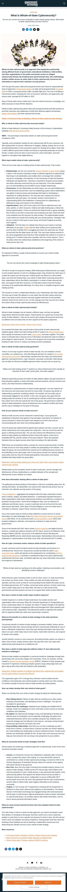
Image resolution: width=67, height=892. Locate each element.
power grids (36, 334)
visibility (26, 227)
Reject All (48, 882)
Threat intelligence (8, 494)
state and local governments (19, 131)
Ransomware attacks (24, 89)
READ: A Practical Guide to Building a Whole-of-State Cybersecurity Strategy (32, 118)
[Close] (64, 875)
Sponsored (33, 12)
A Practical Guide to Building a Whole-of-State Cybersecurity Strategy (31, 835)
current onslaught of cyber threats (47, 171)
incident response (41, 529)
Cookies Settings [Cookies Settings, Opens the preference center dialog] (34, 887)
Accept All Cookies (20, 882)
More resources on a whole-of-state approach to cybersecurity (29, 838)
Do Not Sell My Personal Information (29, 869)
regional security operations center (21, 661)
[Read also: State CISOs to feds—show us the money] (21, 325)
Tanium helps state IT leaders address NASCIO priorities (27, 840)
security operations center (43, 519)
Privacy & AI (47, 869)
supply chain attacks (9, 114)
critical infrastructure (56, 332)
